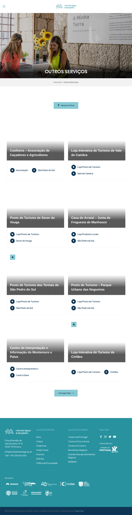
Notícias (40, 458)
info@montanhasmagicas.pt (18, 451)
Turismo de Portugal (77, 437)
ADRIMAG (72, 461)
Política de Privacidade (47, 463)
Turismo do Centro (77, 445)
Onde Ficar (41, 445)
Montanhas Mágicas (77, 450)
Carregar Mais (66, 393)
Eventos (40, 454)
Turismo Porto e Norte (78, 441)
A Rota (39, 441)
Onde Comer (42, 450)
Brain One (80, 511)
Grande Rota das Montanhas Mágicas (81, 456)
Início (38, 437)
